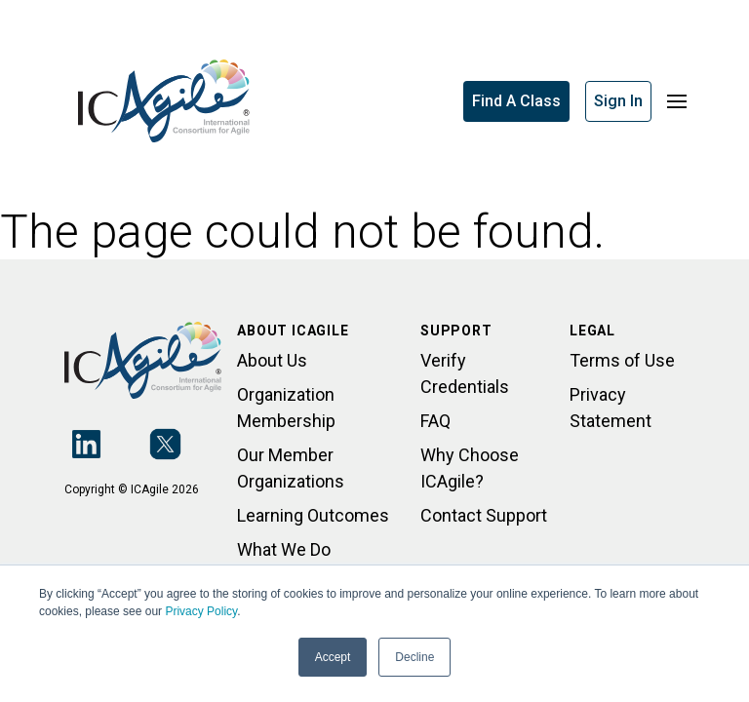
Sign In (618, 101)
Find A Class (516, 101)
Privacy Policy (201, 611)
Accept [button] (333, 657)
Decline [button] (414, 657)
